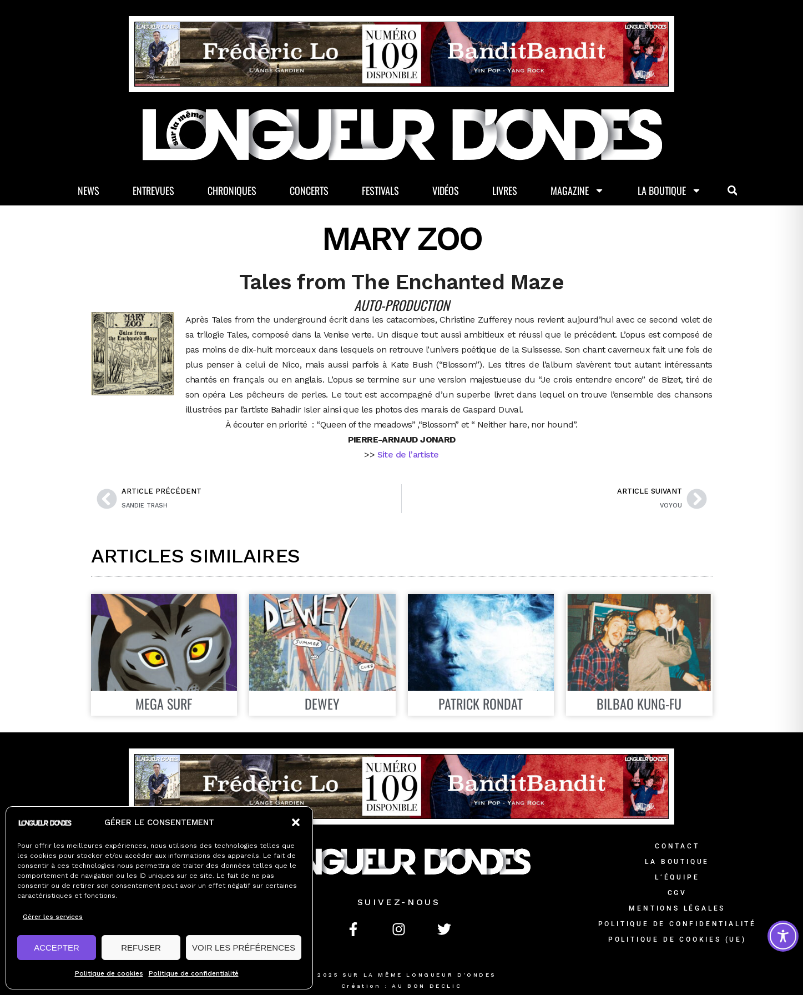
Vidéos (445, 190)
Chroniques (232, 190)
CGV (677, 893)
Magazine (577, 190)
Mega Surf (163, 703)
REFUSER (141, 947)
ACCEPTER (56, 947)
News (88, 190)
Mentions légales (677, 908)
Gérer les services (53, 917)
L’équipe (677, 877)
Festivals (380, 190)
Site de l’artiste (408, 454)
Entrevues (153, 190)
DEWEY (322, 703)
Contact (677, 846)
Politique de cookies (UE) (677, 939)
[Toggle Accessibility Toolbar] (783, 936)
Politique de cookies (109, 973)
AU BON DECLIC (427, 986)
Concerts (309, 190)
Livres (504, 190)
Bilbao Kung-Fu (639, 703)
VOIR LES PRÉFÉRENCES (243, 947)
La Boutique (669, 190)
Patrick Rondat (480, 703)
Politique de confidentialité (194, 973)
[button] (295, 822)
